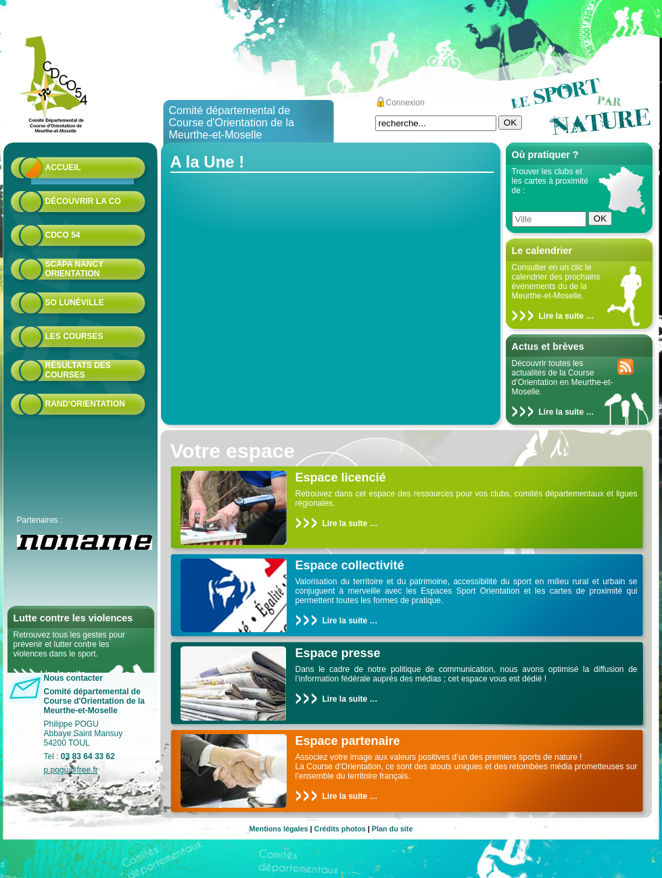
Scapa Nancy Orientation (74, 268)
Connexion (405, 102)
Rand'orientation (85, 404)
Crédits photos (340, 829)
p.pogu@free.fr (71, 770)
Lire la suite (561, 316)
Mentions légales (279, 829)
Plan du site (392, 829)
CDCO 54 (62, 235)
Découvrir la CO (83, 201)
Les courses (74, 336)
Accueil (63, 167)
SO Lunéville (74, 302)
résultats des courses (78, 370)
